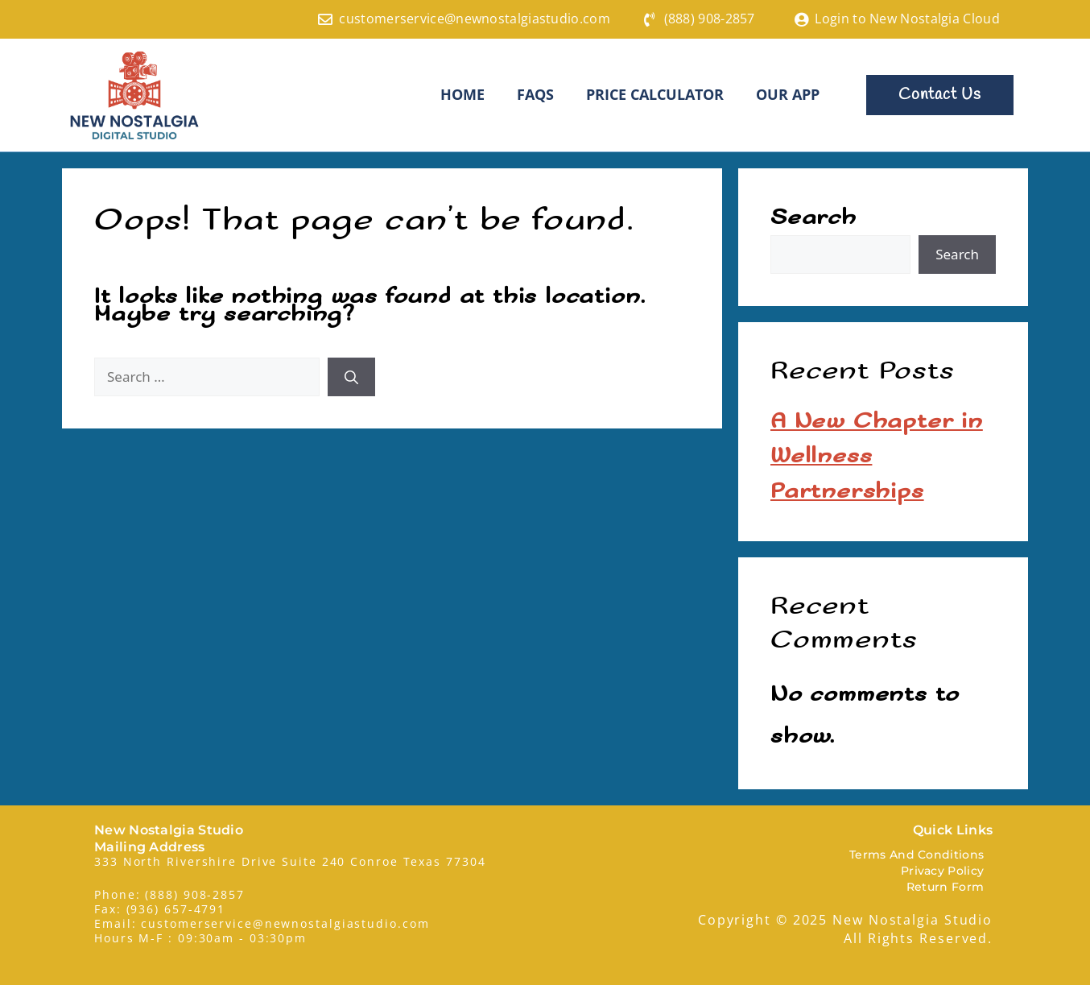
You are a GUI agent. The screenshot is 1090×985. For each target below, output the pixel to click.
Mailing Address (149, 846)
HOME (462, 94)
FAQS (535, 94)
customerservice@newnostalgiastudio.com (474, 18)
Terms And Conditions (916, 853)
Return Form (945, 886)
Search (813, 216)
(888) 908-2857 (709, 18)
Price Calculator (655, 94)
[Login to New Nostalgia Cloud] (801, 19)
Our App (788, 94)
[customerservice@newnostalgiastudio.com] (325, 19)
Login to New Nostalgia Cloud (907, 18)
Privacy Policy (942, 870)
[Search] (351, 376)
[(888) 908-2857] (650, 19)
